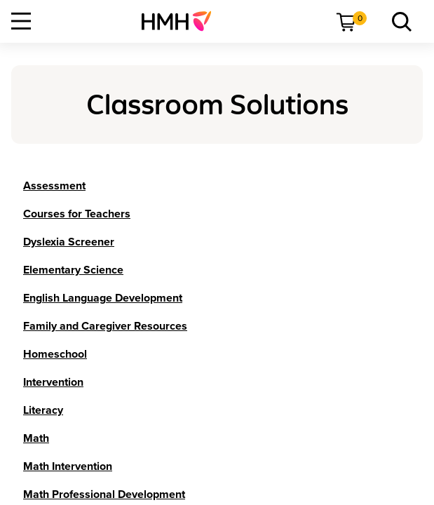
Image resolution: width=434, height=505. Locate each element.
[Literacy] (43, 410)
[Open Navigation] (21, 21)
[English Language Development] (102, 298)
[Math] (36, 438)
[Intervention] (53, 382)
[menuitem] (182, 21)
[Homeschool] (55, 354)
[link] (182, 21)
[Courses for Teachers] (76, 214)
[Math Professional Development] (104, 494)
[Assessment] (54, 186)
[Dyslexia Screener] (68, 242)
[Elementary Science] (73, 270)
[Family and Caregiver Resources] (105, 326)
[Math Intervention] (67, 466)
